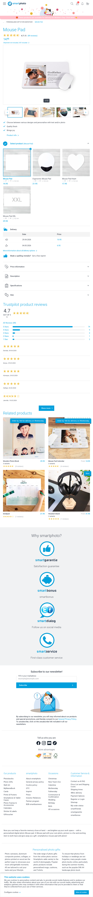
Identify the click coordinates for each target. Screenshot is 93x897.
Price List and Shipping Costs (80, 785)
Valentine (52, 785)
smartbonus (75, 815)
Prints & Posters (10, 795)
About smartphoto (33, 779)
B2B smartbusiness (34, 804)
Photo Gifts (8, 782)
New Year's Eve (54, 782)
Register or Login (78, 799)
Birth (50, 806)
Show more (45, 408)
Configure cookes (12, 892)
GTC (28, 788)
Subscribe (23, 685)
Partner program (32, 801)
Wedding (51, 800)
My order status (77, 806)
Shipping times (77, 789)
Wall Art (7, 785)
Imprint (29, 791)
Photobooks (9, 779)
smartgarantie (76, 812)
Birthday (51, 803)
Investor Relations (33, 798)
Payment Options (78, 796)
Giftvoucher (8, 814)
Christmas (52, 779)
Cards (6, 791)
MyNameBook (9, 788)
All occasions (53, 809)
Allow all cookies (81, 892)
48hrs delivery (76, 793)
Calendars (8, 808)
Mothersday (53, 788)
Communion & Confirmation (54, 796)
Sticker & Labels (10, 811)
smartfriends (76, 809)
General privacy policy (35, 782)
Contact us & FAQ (78, 781)
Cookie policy (31, 785)
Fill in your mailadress (27, 676)
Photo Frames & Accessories (10, 804)
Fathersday (52, 791)
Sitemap (74, 802)
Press (28, 795)
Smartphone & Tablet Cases (12, 799)
